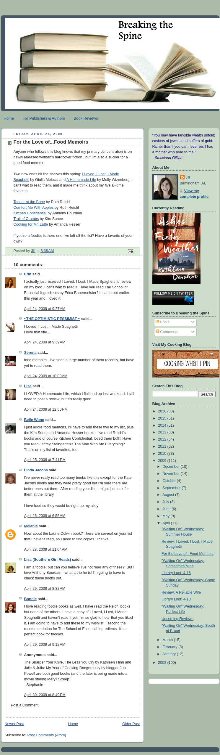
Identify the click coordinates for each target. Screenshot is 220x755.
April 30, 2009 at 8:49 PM (45, 695)
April (166, 523)
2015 (162, 418)
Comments (167, 332)
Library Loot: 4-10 (176, 599)
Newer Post (14, 724)
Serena (30, 353)
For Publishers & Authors (43, 118)
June (167, 509)
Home (9, 118)
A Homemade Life (81, 180)
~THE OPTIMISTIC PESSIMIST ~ (52, 319)
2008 (162, 663)
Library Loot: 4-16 (176, 573)
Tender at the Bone (29, 202)
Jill (188, 177)
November (171, 474)
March (168, 640)
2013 (162, 432)
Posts (163, 322)
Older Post (131, 724)
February (170, 647)
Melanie (31, 526)
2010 (162, 454)
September (172, 488)
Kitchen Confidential (30, 213)
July (166, 502)
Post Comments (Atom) (46, 735)
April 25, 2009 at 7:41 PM (45, 460)
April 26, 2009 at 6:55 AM (45, 516)
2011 (162, 446)
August (168, 495)
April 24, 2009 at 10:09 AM (46, 376)
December (171, 467)
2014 (162, 425)
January (169, 654)
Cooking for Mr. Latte (31, 224)
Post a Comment (25, 705)
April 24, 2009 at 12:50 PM (46, 409)
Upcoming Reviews (177, 619)
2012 (162, 439)
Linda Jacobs (36, 470)
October (169, 481)
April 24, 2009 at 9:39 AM (45, 342)
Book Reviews (86, 118)
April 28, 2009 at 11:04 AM (46, 549)
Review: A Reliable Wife (181, 592)
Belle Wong (34, 420)
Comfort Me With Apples (34, 207)
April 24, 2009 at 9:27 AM (45, 309)
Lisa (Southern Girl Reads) (47, 560)
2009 (162, 461)
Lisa (28, 386)
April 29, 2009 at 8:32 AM (45, 589)
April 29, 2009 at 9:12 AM (45, 644)
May (166, 516)
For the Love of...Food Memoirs (188, 554)
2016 (162, 411)
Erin (28, 274)
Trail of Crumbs (26, 219)
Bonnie (30, 599)
